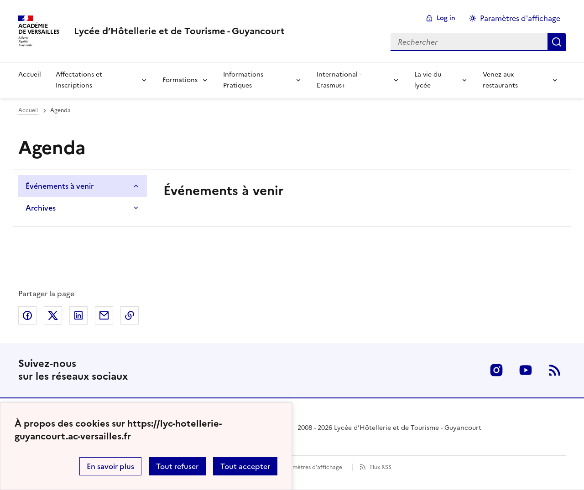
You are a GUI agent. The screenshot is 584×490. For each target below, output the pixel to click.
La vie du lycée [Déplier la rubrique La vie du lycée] (427, 80)
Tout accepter (245, 466)
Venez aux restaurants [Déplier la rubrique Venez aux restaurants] (500, 80)
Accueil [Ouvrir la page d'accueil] (28, 110)
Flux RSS (380, 467)
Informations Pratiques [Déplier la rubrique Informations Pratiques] (243, 80)
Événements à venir (60, 186)
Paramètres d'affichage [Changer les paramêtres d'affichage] (520, 18)
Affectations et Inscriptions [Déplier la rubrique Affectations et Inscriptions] (79, 80)
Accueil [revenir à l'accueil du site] (29, 74)
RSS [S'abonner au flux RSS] (555, 370)
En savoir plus (110, 466)
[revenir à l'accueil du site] (179, 31)
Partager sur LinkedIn (78, 315)
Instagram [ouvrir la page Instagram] (496, 370)
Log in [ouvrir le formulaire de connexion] (446, 18)
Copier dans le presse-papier (129, 315)
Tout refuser (177, 466)
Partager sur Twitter (53, 315)
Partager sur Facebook (27, 315)
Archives (41, 207)
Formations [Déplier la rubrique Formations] (180, 80)
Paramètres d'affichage (311, 467)
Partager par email (104, 315)
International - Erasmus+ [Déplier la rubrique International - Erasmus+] (339, 80)
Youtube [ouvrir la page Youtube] (526, 370)
